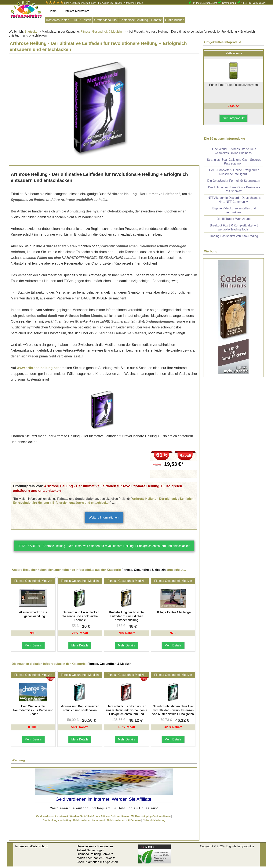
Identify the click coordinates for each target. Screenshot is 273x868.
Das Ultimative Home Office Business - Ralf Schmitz (234, 189)
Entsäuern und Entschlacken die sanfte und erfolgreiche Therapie (79, 616)
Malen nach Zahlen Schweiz (96, 858)
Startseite (30, 31)
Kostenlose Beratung (134, 20)
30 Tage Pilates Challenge (173, 612)
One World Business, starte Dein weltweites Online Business (234, 151)
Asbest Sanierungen (90, 850)
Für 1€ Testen (82, 20)
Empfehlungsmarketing (57, 820)
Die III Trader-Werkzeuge (233, 218)
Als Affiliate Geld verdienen (112, 816)
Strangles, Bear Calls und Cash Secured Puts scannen (234, 161)
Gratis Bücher (174, 20)
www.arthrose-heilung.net (38, 368)
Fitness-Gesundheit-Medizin (33, 580)
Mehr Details (33, 645)
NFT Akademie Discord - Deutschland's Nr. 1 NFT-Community (234, 199)
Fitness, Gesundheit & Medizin (101, 31)
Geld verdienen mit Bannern (124, 820)
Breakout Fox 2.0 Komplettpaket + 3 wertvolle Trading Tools (234, 227)
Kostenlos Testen (57, 20)
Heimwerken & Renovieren (95, 846)
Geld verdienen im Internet (89, 820)
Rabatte (156, 20)
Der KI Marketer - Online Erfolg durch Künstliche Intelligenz (234, 172)
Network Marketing (154, 820)
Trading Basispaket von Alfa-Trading (233, 236)
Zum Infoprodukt (233, 118)
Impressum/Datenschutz (31, 846)
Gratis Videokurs (105, 20)
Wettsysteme (233, 53)
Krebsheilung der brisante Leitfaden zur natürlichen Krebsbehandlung (126, 616)
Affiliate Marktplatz (76, 11)
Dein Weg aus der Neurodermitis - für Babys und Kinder (33, 710)
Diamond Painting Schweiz (95, 854)
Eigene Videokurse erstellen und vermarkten (234, 210)
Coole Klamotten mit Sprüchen (97, 862)
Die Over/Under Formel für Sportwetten (233, 180)
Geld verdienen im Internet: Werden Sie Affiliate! (65, 816)
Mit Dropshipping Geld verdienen (151, 816)
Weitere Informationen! (104, 517)
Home (53, 11)
